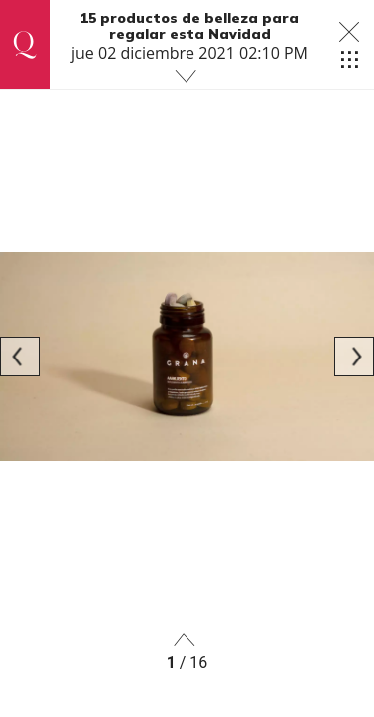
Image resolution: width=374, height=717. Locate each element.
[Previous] (20, 356)
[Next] (354, 356)
